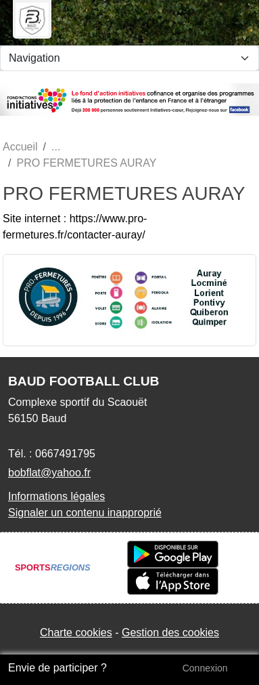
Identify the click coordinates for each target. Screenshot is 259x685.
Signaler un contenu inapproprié (85, 512)
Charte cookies (76, 632)
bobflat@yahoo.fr (49, 472)
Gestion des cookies (170, 632)
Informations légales (56, 496)
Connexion (205, 668)
